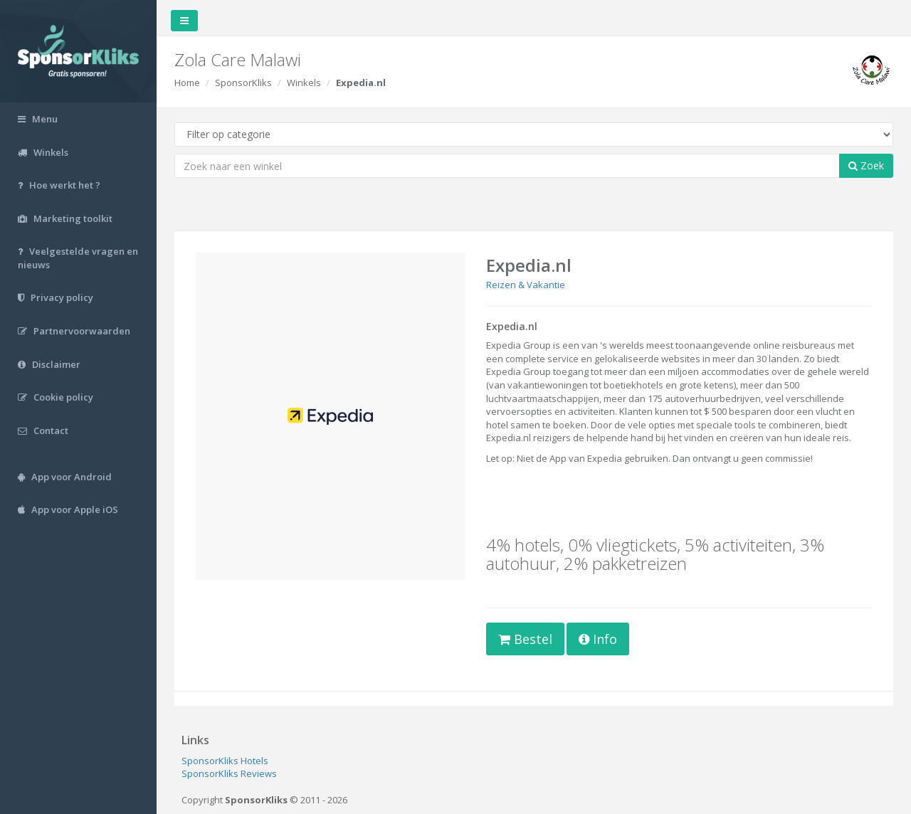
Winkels (304, 82)
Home (187, 82)
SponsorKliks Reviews (229, 773)
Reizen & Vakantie (525, 284)
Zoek (866, 165)
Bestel (525, 639)
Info (598, 639)
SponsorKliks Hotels (224, 760)
